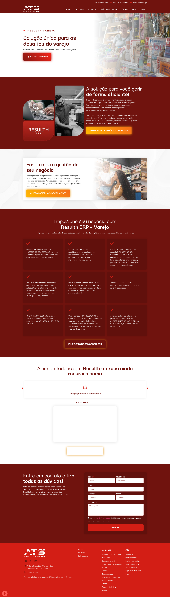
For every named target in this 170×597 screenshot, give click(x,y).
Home (67, 9)
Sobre (125, 9)
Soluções (79, 9)
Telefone (120, 477)
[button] (22, 388)
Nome (90, 477)
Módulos (92, 9)
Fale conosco (138, 9)
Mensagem (92, 502)
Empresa (91, 494)
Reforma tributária (109, 9)
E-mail (91, 485)
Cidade (119, 494)
